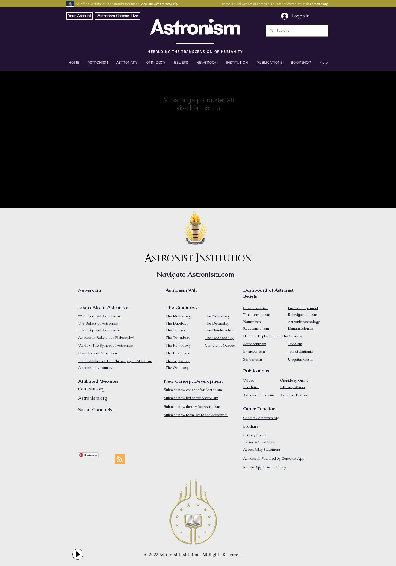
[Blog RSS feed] (120, 459)
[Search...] (296, 30)
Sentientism (252, 359)
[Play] (78, 554)
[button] (300, 62)
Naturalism (252, 321)
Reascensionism (256, 328)
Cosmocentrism (255, 308)
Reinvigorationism (302, 314)
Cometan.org (319, 4)
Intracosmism (254, 351)
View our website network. (159, 4)
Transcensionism (256, 314)
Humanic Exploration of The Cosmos (272, 336)
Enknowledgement (303, 308)
